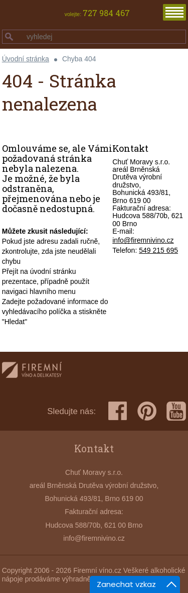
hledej (9, 37)
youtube (176, 411)
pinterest (146, 411)
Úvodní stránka (25, 59)
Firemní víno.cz (97, 570)
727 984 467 (106, 13)
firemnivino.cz (32, 371)
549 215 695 (158, 250)
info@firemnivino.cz (142, 240)
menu (174, 12)
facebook (117, 411)
